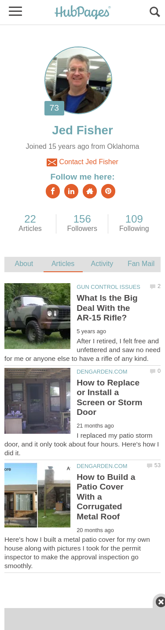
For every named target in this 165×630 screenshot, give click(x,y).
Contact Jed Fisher (82, 162)
